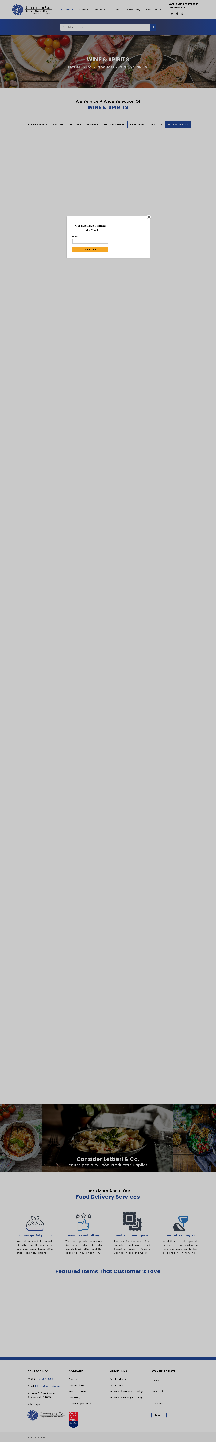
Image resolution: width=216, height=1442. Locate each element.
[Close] (149, 217)
